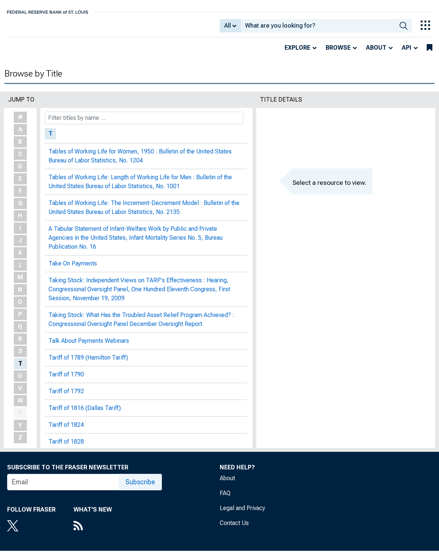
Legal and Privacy (242, 513)
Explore (297, 52)
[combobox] (318, 28)
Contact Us (234, 528)
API (406, 52)
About (376, 52)
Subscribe (140, 487)
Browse (338, 52)
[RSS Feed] (92, 531)
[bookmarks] (429, 53)
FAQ (225, 498)
